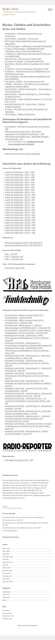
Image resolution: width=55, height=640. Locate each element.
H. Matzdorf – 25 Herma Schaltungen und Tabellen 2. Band (26, 69)
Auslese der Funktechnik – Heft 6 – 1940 (20, 185)
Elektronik (5, 594)
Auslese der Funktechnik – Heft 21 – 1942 (20, 222)
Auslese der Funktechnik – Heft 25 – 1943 (20, 233)
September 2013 (7, 581)
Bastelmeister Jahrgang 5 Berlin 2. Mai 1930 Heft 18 (23, 243)
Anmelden (5, 610)
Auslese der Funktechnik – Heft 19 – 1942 (20, 217)
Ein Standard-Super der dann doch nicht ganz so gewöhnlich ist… (23, 517)
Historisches (6, 597)
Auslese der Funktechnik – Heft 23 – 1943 (20, 227)
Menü (50, 9)
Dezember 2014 (7, 576)
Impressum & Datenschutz (27, 625)
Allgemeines (6, 592)
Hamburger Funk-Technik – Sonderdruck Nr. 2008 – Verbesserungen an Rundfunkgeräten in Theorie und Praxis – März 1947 (27, 363)
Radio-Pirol (10, 9)
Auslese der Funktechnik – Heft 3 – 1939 (19, 177)
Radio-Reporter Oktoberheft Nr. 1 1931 (19, 460)
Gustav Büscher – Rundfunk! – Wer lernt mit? (21, 39)
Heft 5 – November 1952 (14, 259)
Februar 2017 (6, 568)
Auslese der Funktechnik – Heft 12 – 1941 (20, 200)
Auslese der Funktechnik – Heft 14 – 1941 (20, 205)
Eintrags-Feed (6, 613)
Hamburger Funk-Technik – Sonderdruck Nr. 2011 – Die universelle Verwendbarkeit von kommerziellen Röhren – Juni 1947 (27, 401)
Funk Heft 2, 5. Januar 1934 (14, 268)
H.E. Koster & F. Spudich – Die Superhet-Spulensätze (24, 61)
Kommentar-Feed (8, 616)
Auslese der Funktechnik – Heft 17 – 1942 (20, 212)
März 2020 (6, 551)
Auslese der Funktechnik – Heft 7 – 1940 (19, 187)
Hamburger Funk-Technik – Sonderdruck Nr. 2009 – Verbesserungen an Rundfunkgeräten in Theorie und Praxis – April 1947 (27, 375)
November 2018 (7, 557)
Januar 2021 (6, 548)
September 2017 (7, 562)
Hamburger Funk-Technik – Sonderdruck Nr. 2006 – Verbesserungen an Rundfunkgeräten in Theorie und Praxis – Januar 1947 (27, 338)
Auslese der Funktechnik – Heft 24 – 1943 (20, 230)
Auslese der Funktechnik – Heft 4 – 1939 (19, 180)
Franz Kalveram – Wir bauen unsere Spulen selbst (23, 59)
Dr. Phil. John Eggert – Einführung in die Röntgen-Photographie (28, 46)
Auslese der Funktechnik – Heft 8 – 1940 (20, 190)
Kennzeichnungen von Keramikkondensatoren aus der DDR (21, 528)
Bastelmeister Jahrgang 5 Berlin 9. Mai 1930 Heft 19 (23, 245)
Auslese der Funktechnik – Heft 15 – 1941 (20, 207)
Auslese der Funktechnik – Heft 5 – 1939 (19, 182)
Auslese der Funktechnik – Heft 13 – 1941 (20, 202)
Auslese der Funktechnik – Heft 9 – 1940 (20, 192)
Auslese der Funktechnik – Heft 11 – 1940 (20, 197)
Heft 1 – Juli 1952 (11, 254)
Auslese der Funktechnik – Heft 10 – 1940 (20, 195)
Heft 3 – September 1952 (14, 256)
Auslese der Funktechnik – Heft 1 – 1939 (19, 172)
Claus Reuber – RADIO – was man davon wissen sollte (24, 81)
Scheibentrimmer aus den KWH (12, 520)
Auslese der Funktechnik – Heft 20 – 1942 (20, 220)
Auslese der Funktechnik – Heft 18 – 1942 (20, 215)
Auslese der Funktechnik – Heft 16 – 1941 (20, 210)
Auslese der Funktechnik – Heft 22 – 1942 (20, 225)
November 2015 (7, 570)
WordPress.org (7, 619)
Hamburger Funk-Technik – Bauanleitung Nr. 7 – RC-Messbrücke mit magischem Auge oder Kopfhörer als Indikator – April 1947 (28, 383)
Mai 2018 (5, 559)
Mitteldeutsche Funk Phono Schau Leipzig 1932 (22, 154)
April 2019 (5, 554)
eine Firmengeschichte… (10, 530)
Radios (4, 600)
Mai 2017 (5, 565)
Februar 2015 (6, 573)
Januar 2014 (6, 579)
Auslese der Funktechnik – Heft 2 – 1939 (19, 175)
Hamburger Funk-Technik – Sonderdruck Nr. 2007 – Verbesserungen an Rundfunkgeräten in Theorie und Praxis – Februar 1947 (27, 350)
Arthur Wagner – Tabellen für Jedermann (20, 114)
